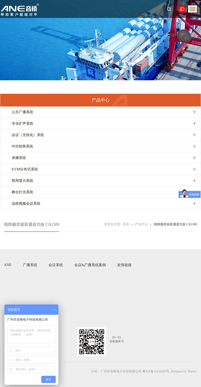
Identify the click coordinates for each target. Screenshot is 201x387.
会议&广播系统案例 (90, 265)
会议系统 (56, 265)
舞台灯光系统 (22, 192)
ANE (7, 265)
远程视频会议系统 (26, 203)
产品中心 (141, 224)
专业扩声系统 (22, 123)
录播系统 (19, 158)
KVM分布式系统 (25, 169)
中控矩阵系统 (22, 146)
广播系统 (30, 265)
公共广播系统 (22, 112)
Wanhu (191, 371)
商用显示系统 (22, 181)
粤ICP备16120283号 (155, 371)
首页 (126, 224)
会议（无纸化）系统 (28, 135)
